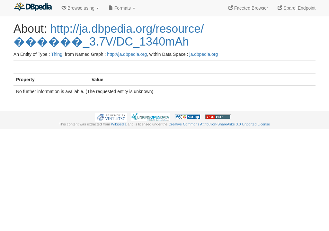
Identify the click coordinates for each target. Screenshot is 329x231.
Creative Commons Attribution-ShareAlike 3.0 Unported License (219, 124)
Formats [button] (122, 8)
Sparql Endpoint (297, 8)
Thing (56, 54)
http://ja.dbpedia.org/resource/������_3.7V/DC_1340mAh (108, 35)
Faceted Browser (248, 8)
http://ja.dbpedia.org (127, 54)
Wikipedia (119, 124)
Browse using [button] (80, 8)
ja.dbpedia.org (203, 54)
